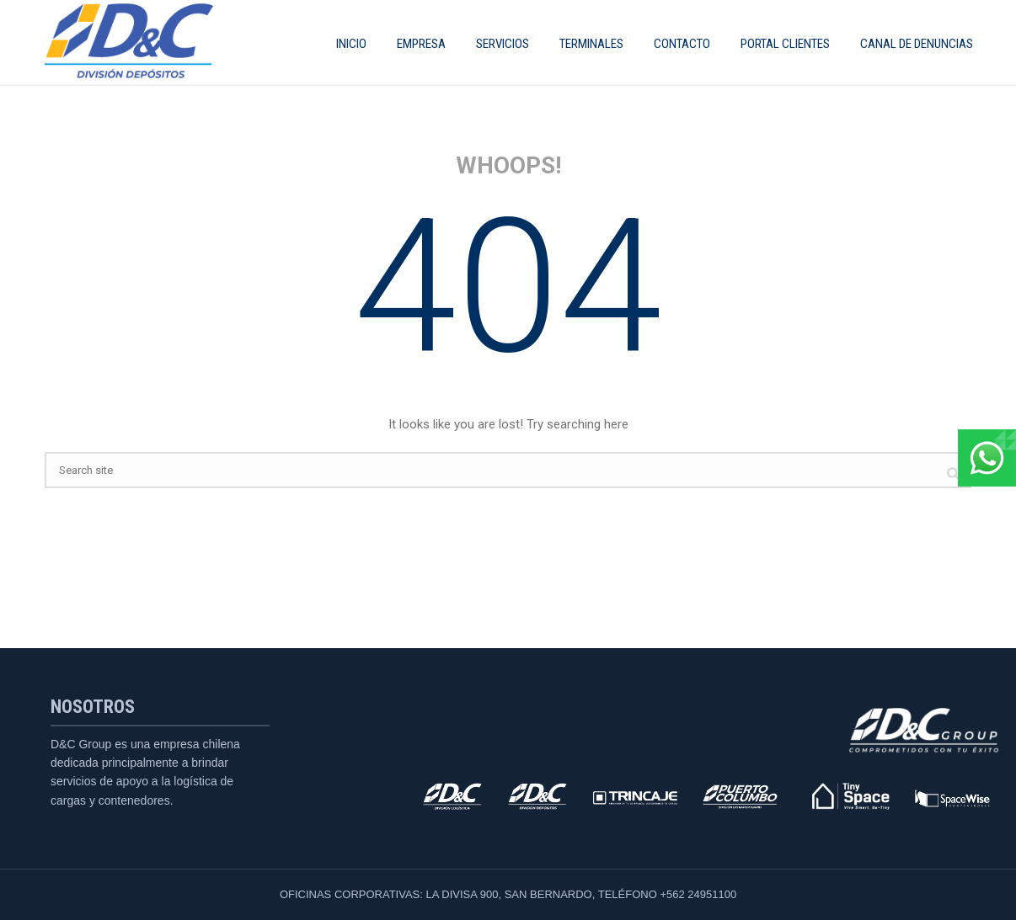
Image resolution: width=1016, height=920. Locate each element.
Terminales (591, 43)
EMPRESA (421, 43)
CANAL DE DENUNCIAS (916, 43)
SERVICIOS (502, 43)
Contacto (682, 43)
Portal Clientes (785, 43)
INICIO (351, 43)
